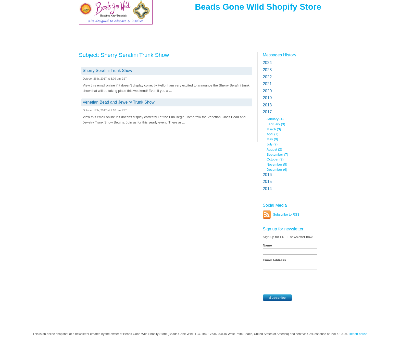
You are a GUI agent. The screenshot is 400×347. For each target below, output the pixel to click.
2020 (267, 91)
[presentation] (301, 282)
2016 (267, 174)
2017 (267, 112)
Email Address (274, 260)
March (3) (274, 129)
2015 (267, 181)
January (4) (275, 119)
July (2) (272, 144)
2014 (267, 189)
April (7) (272, 134)
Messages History (279, 55)
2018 (267, 105)
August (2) (274, 149)
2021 (267, 84)
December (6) (277, 169)
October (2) (275, 159)
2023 (267, 70)
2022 (267, 77)
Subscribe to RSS (286, 214)
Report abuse (358, 334)
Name (267, 245)
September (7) (277, 154)
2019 (267, 98)
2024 (267, 62)
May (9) (272, 139)
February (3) (276, 124)
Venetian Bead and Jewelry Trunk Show (119, 102)
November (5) (277, 164)
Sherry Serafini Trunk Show (107, 70)
